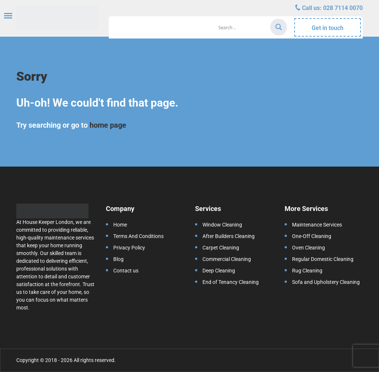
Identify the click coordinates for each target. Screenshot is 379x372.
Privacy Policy (129, 248)
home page (108, 125)
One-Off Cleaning (311, 236)
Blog (118, 259)
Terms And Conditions (138, 236)
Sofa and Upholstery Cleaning (326, 282)
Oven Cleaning (308, 248)
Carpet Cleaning (220, 248)
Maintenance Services (317, 225)
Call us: (332, 7)
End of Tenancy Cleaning (230, 282)
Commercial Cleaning (226, 259)
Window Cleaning (222, 225)
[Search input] (243, 27)
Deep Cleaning (218, 271)
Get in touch (327, 27)
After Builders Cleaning (228, 236)
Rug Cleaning (307, 271)
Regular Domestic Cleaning (322, 259)
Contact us (125, 271)
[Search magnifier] (278, 27)
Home (120, 225)
